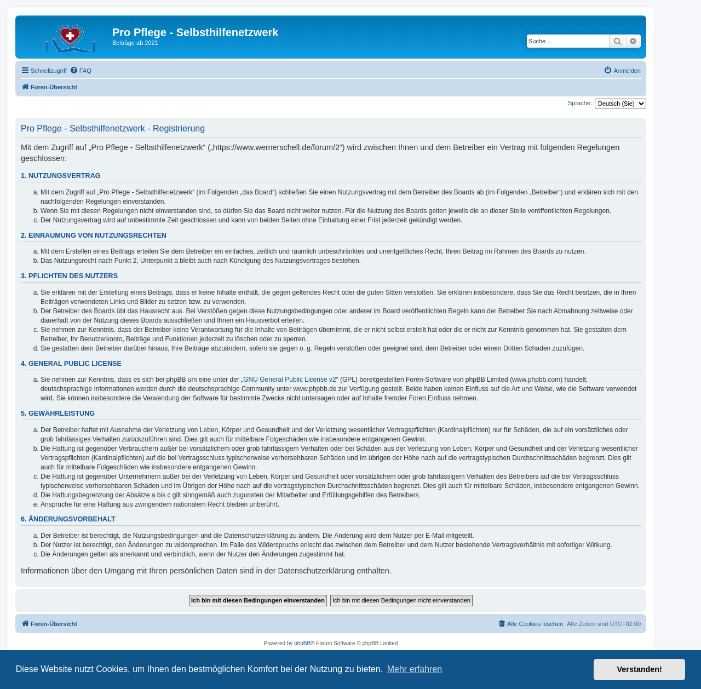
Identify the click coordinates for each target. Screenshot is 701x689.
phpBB (302, 643)
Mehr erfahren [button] (415, 669)
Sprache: (580, 103)
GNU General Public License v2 (289, 379)
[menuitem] (80, 70)
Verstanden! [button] (639, 669)
